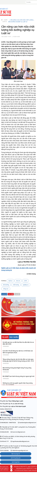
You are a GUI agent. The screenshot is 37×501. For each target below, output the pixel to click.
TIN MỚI (5, 337)
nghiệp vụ (26, 285)
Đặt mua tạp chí (16, 454)
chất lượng (16, 285)
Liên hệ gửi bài (15, 462)
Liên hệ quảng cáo (15, 458)
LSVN (25, 280)
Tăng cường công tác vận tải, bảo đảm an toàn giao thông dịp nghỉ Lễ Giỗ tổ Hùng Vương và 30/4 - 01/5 (18, 360)
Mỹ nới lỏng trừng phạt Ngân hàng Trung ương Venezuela (17, 369)
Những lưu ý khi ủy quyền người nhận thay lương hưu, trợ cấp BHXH (18, 384)
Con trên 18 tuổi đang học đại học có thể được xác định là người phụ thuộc (18, 351)
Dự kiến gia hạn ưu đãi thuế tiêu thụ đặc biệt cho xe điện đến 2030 (18, 343)
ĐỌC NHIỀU (14, 337)
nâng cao (5, 289)
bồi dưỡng (6, 285)
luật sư (10, 280)
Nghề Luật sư (4, 20)
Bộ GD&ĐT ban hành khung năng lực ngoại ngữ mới (18, 376)
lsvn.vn (18, 280)
